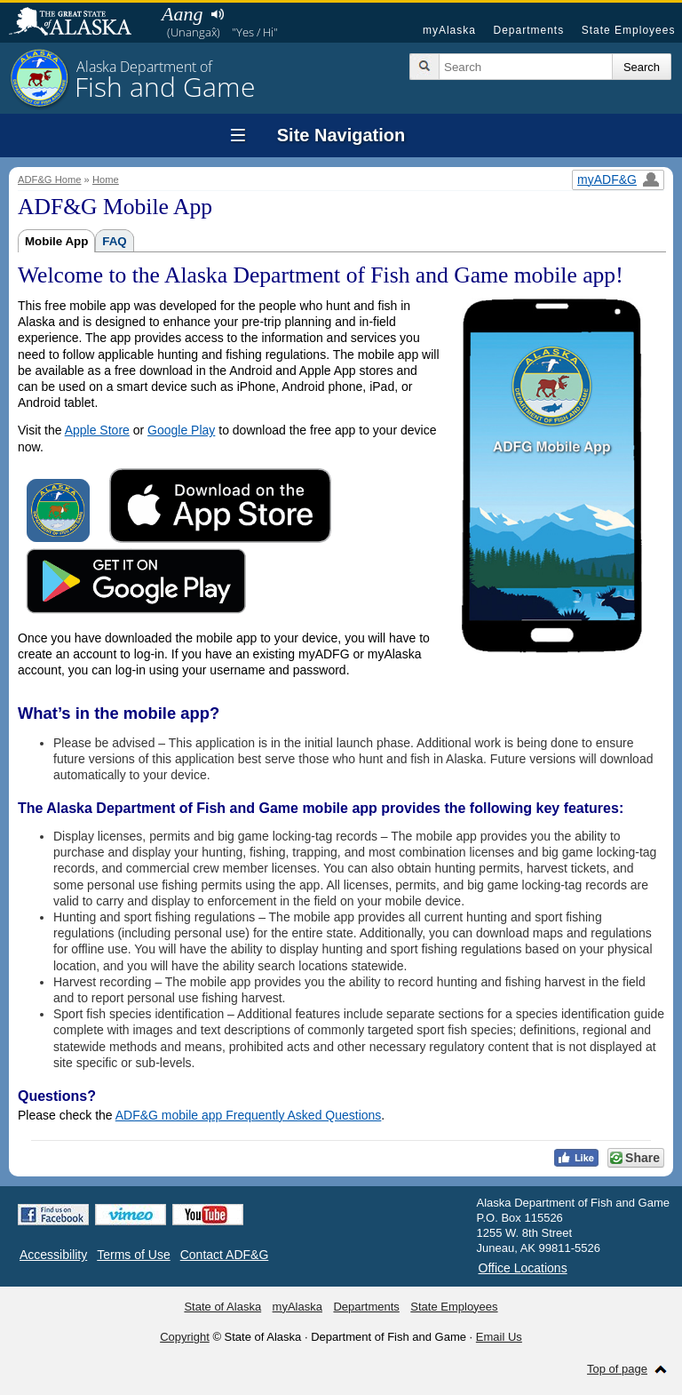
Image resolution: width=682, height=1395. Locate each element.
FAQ (114, 241)
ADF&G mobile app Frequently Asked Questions (248, 1115)
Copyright (185, 1336)
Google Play (181, 430)
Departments (528, 30)
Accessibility (53, 1255)
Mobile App (56, 241)
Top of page (617, 1368)
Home (105, 179)
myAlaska (449, 30)
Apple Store (97, 430)
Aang (182, 14)
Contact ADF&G (224, 1255)
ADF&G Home (50, 179)
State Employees (629, 30)
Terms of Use (133, 1255)
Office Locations (523, 1268)
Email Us (499, 1336)
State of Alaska (79, 23)
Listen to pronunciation (217, 14)
